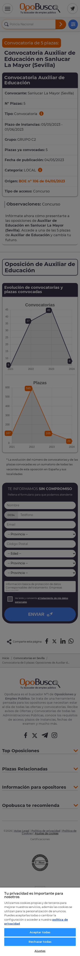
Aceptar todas (40, 932)
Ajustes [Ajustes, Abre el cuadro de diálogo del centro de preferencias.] (40, 951)
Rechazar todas (40, 941)
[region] (40, 921)
